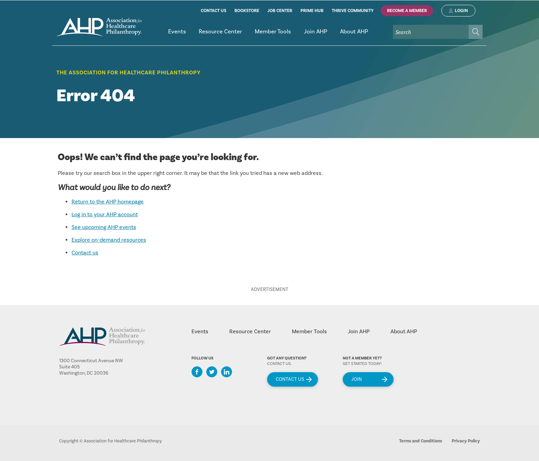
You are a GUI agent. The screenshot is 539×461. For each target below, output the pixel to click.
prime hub (311, 10)
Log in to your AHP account (105, 214)
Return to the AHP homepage (108, 201)
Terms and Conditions (420, 441)
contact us (213, 10)
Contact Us (290, 379)
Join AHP (359, 331)
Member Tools (309, 331)
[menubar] (322, 34)
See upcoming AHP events (104, 227)
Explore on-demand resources (109, 240)
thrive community (353, 10)
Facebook (196, 371)
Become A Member (407, 10)
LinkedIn (226, 371)
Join (356, 379)
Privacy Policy (466, 441)
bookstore (246, 10)
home (99, 27)
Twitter (211, 371)
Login (461, 10)
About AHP (403, 331)
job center (279, 10)
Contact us (85, 252)
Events (199, 331)
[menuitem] (177, 34)
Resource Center (250, 331)
